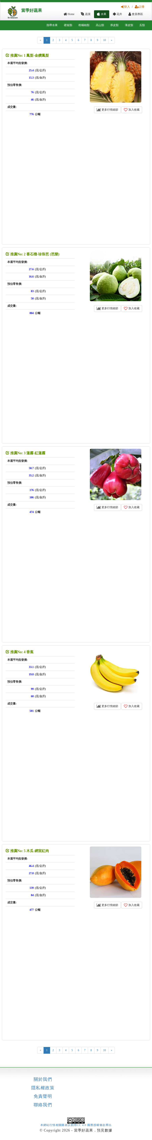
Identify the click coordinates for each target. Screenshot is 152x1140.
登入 (125, 6)
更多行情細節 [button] (107, 109)
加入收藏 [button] (132, 109)
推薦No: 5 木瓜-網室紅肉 (27, 851)
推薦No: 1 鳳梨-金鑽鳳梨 (27, 55)
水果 (101, 14)
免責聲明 (43, 1096)
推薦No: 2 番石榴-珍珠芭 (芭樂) (32, 254)
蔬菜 (86, 14)
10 (104, 40)
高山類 (100, 25)
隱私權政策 (42, 1087)
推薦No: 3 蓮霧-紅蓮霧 (26, 453)
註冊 (139, 6)
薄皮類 (129, 25)
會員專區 (135, 14)
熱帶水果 (52, 25)
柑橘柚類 (83, 25)
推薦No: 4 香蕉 (20, 652)
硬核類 (68, 25)
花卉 (117, 14)
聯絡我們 (43, 1104)
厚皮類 (114, 25)
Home (69, 14)
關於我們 (43, 1079)
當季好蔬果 (31, 10)
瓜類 (142, 25)
